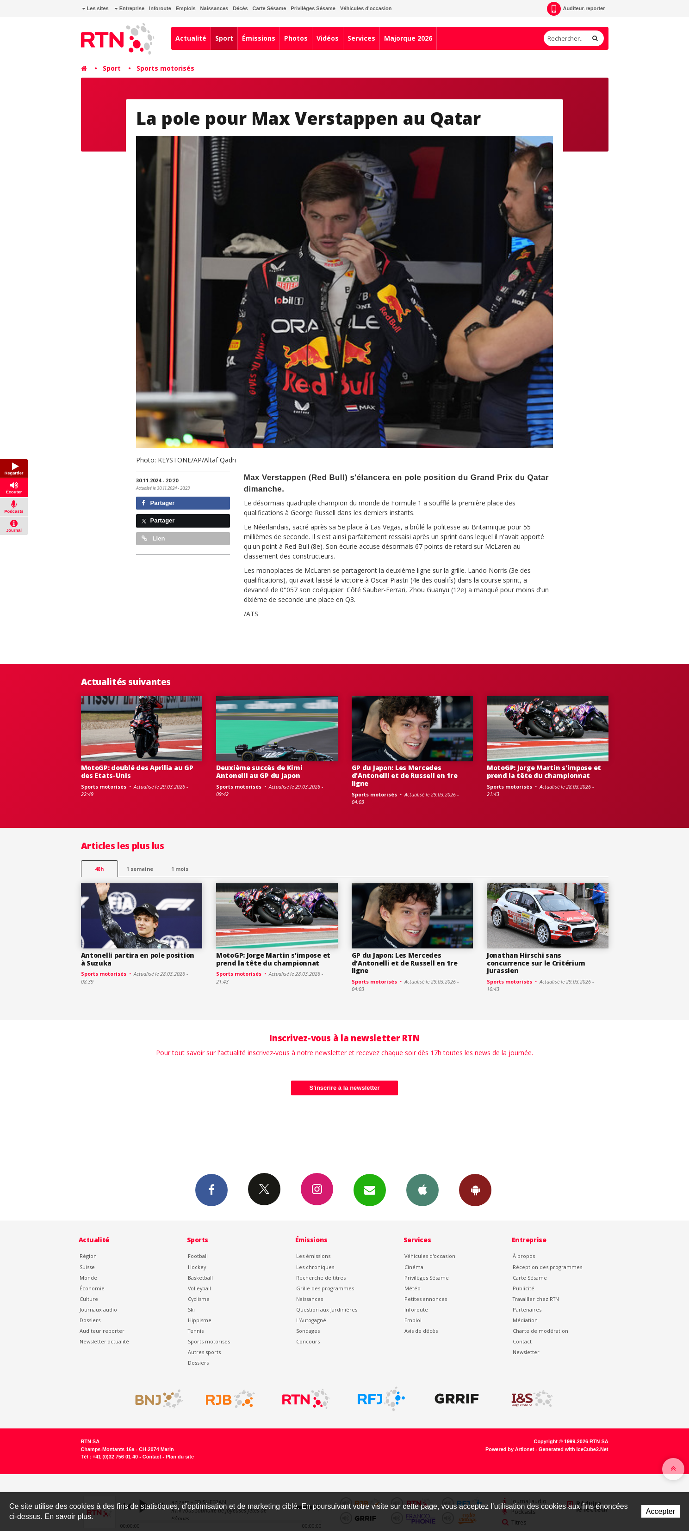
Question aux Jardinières (326, 1309)
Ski (191, 1309)
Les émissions (313, 1256)
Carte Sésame (269, 8)
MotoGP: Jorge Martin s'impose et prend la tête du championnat (544, 771)
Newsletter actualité (104, 1341)
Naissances (214, 8)
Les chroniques (315, 1267)
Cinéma (413, 1267)
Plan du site (180, 1456)
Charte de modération (540, 1331)
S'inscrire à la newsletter (345, 1087)
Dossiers (90, 1320)
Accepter (660, 1511)
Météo (412, 1288)
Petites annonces (425, 1299)
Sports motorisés (165, 68)
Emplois (186, 8)
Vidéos (328, 38)
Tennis (196, 1331)
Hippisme (199, 1320)
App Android (475, 1189)
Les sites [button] (95, 8)
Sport (224, 38)
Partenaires (527, 1309)
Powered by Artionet (509, 1449)
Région (88, 1256)
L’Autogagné (311, 1320)
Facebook (211, 1189)
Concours (308, 1341)
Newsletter (526, 1352)
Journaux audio (98, 1309)
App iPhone (422, 1189)
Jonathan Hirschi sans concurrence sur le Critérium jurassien (536, 963)
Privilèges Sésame (313, 8)
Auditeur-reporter (576, 9)
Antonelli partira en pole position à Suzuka (137, 959)
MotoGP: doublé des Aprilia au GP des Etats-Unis (137, 771)
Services (361, 38)
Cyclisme (199, 1299)
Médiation (525, 1320)
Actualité (190, 38)
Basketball (200, 1278)
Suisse (87, 1267)
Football (198, 1256)
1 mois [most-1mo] (179, 868)
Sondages (308, 1331)
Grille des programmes (325, 1288)
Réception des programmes (547, 1267)
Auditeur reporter (102, 1331)
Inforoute (160, 8)
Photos (296, 38)
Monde (88, 1278)
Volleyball (199, 1288)
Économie (92, 1288)
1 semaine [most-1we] (139, 868)
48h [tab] (99, 868)
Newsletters (370, 1189)
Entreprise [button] (129, 8)
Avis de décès (421, 1331)
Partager (158, 502)
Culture (89, 1299)
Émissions (258, 38)
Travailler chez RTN (536, 1299)
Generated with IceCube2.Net (573, 1449)
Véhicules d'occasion (365, 8)
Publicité (523, 1288)
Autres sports (204, 1352)
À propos (524, 1256)
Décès (240, 8)
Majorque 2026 (408, 38)
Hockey (197, 1267)
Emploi (413, 1320)
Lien (153, 538)
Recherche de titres (321, 1278)
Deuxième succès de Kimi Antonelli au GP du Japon (259, 771)
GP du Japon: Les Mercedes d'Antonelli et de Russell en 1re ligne (405, 775)
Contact (522, 1341)
